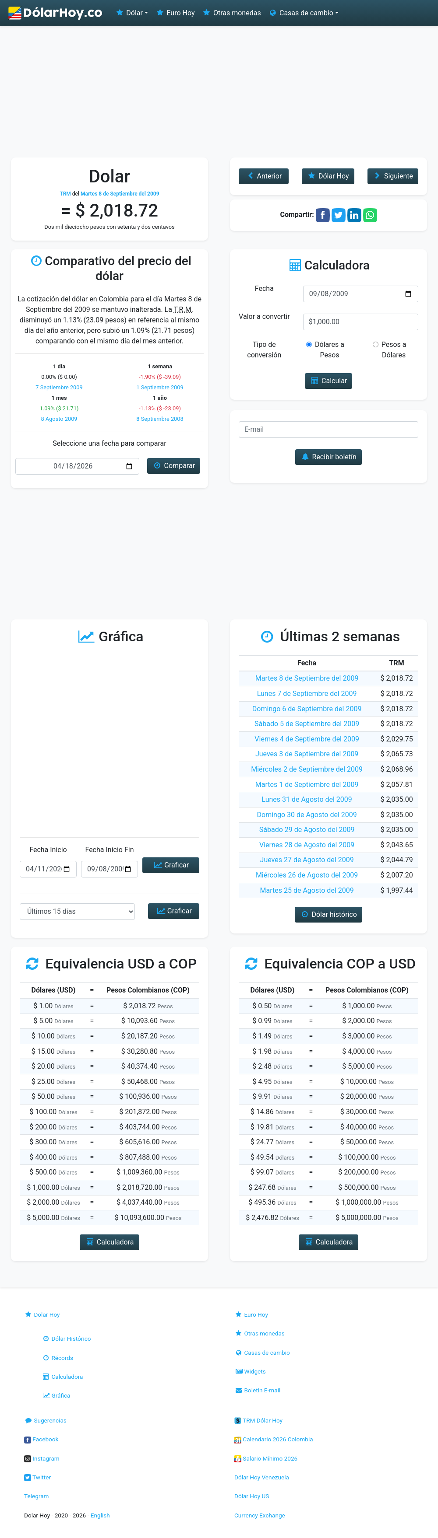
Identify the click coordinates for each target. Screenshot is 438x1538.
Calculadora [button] (109, 1242)
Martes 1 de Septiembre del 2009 (307, 784)
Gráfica (56, 1395)
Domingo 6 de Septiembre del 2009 (307, 709)
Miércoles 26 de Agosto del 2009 (307, 875)
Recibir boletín (328, 457)
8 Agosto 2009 (59, 419)
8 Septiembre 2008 (159, 419)
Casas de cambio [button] (300, 13)
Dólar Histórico (66, 1338)
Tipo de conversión (264, 349)
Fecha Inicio (48, 850)
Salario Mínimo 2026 (265, 1458)
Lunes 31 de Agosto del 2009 (306, 799)
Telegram (36, 1496)
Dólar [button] (129, 13)
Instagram (42, 1458)
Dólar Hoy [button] (328, 176)
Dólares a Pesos (325, 349)
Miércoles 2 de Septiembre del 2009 (307, 769)
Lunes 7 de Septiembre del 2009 (307, 693)
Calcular (328, 381)
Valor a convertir (264, 316)
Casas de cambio (262, 1352)
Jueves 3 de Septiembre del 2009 (306, 754)
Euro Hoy (174, 13)
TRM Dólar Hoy (258, 1420)
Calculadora (62, 1376)
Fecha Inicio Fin (109, 850)
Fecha (264, 288)
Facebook (41, 1439)
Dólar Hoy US (251, 1496)
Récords (57, 1357)
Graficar (171, 865)
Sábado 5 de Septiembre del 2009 (306, 724)
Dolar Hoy (42, 1314)
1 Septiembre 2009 (159, 387)
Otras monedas (231, 13)
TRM (65, 194)
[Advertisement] (219, 92)
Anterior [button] (263, 176)
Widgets (250, 1371)
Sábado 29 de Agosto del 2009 (307, 829)
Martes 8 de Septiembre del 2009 (307, 678)
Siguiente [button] (393, 176)
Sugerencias (45, 1420)
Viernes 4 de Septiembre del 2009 (306, 739)
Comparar (173, 465)
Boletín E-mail (257, 1390)
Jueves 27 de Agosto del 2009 (307, 860)
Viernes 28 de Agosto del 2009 (306, 845)
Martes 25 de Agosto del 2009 (307, 890)
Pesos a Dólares (389, 349)
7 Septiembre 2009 (58, 387)
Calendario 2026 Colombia (273, 1439)
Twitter (37, 1477)
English (100, 1515)
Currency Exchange (259, 1515)
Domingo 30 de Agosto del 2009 (307, 815)
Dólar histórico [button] (328, 914)
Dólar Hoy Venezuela (261, 1477)
